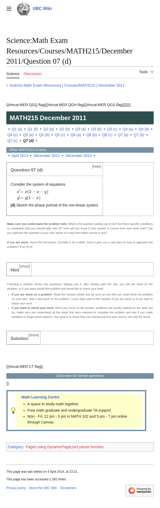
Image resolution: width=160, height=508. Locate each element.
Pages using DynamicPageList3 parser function (64, 447)
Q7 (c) (12, 141)
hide (96, 166)
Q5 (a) (28, 135)
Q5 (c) (60, 135)
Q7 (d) (28, 141)
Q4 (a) (128, 129)
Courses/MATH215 (79, 85)
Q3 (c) (112, 129)
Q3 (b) (96, 129)
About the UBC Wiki (43, 488)
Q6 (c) (107, 135)
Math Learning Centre (41, 397)
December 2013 (78, 156)
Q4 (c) (12, 135)
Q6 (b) (91, 135)
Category (15, 447)
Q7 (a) (123, 135)
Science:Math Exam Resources (35, 85)
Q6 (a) (75, 135)
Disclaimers (68, 488)
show (24, 266)
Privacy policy (16, 488)
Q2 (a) (49, 129)
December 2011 (111, 85)
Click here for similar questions (80, 376)
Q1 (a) (17, 129)
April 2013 (20, 156)
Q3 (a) (80, 129)
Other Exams (26, 150)
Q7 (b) (139, 135)
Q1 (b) (33, 129)
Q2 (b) (64, 129)
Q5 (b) (44, 135)
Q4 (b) (144, 129)
